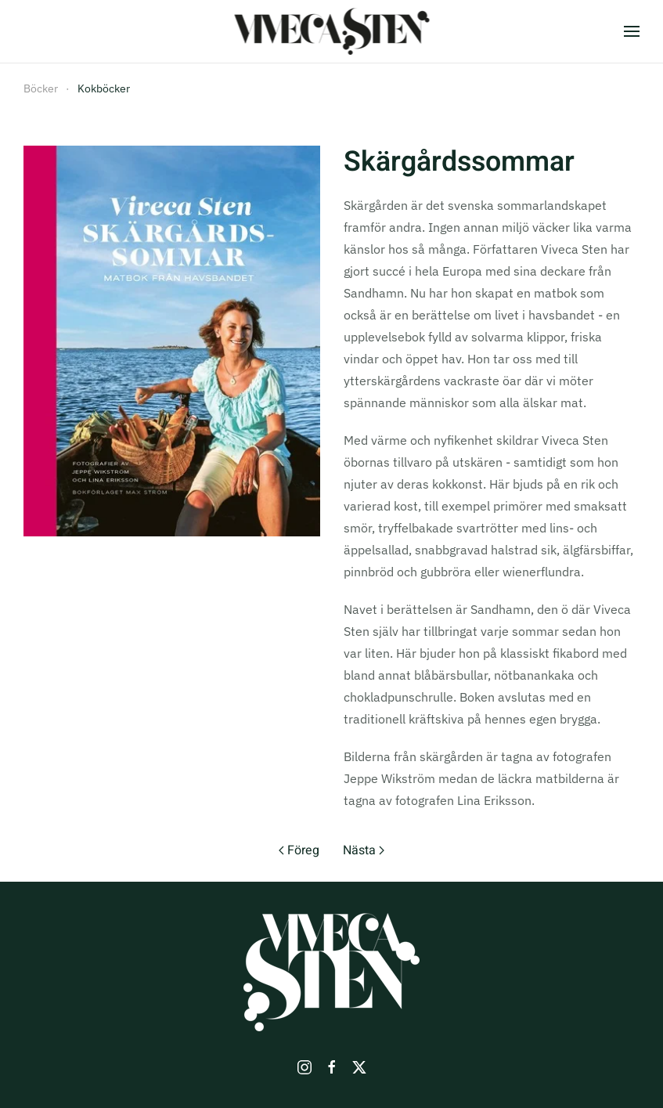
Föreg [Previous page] (299, 850)
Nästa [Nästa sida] (363, 850)
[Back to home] (331, 31)
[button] (632, 31)
